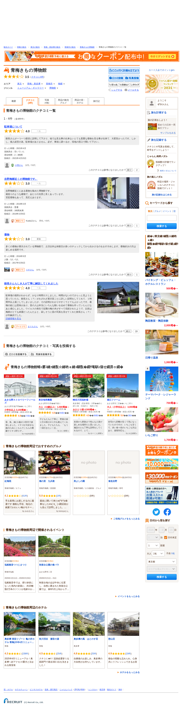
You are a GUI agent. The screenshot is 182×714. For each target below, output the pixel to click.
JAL (78, 689)
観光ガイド (8, 47)
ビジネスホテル (36, 689)
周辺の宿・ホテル (79, 101)
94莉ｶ (62, 413)
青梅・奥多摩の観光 (52, 47)
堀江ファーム (113, 400)
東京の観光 (35, 47)
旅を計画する (159, 112)
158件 (25, 653)
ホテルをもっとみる (130, 672)
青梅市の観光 (70, 47)
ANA (83, 689)
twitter (156, 512)
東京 (19, 83)
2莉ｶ (130, 415)
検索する (162, 226)
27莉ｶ (28, 416)
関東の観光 (21, 47)
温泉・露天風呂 (51, 689)
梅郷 (60, 83)
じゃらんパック (66, 689)
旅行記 (96, 101)
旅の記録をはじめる (162, 194)
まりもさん (33, 326)
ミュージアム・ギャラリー (30, 88)
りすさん (30, 270)
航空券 (102, 689)
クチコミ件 (37, 77)
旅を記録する (159, 139)
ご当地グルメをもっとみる (126, 518)
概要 (14, 101)
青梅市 (49, 83)
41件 (24, 496)
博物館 (52, 88)
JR (75, 689)
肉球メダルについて (168, 171)
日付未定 (172, 537)
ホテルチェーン (21, 689)
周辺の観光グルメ (63, 101)
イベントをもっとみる (129, 596)
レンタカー (93, 689)
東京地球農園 (45, 400)
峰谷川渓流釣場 (80, 400)
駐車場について (13, 126)
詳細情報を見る (13, 318)
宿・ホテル (8, 689)
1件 (58, 496)
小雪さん (19, 165)
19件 (128, 653)
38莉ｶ (96, 415)
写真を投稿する (132, 78)
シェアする (116, 90)
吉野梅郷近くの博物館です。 (21, 178)
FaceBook (167, 512)
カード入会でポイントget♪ (162, 70)
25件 (59, 653)
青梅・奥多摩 (33, 83)
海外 (120, 689)
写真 (47, 101)
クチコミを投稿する (116, 78)
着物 (6, 234)
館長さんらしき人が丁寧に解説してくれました (31, 283)
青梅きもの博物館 (87, 47)
